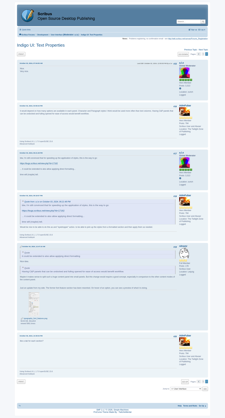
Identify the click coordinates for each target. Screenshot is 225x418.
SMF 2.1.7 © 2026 (104, 410)
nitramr (183, 246)
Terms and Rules (190, 406)
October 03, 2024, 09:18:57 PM (31, 195)
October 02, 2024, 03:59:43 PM (31, 106)
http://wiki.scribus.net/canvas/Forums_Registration (188, 39)
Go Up (185, 381)
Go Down (183, 54)
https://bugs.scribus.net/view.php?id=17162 (39, 163)
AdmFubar (185, 105)
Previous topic (190, 50)
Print (21, 54)
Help (180, 406)
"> (20, 406)
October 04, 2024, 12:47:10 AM (33, 246)
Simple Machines (121, 410)
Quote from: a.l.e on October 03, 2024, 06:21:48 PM (47, 202)
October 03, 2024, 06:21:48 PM (31, 153)
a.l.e (76, 35)
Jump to (166, 389)
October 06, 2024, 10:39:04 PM (31, 336)
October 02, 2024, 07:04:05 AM (31, 63)
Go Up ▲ (202, 406)
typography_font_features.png (34, 318)
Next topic (203, 50)
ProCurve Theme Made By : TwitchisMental (112, 412)
